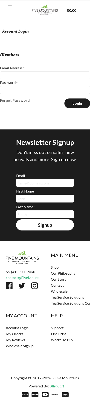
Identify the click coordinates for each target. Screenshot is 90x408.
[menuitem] (67, 267)
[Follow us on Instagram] (34, 285)
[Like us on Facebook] (9, 285)
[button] (10, 7)
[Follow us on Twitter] (21, 285)
